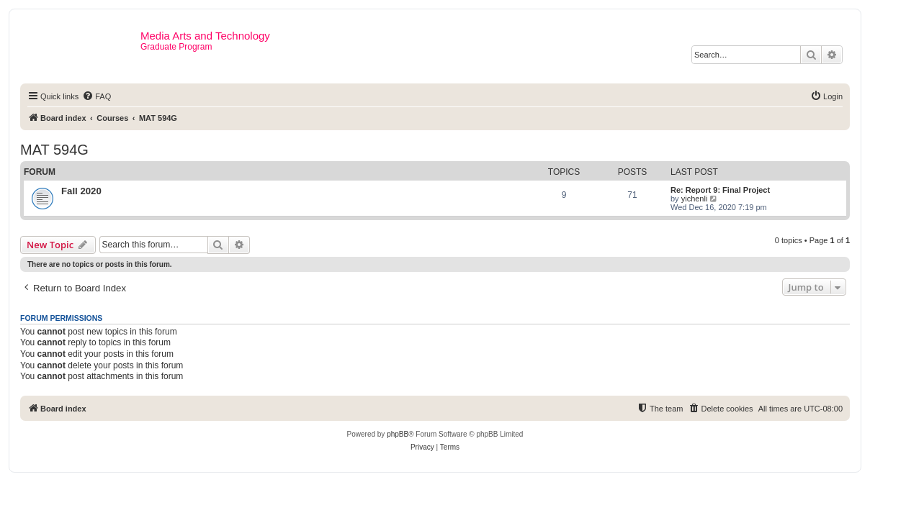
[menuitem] (96, 96)
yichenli (694, 198)
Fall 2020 (81, 191)
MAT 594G (54, 150)
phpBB (397, 434)
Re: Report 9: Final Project (720, 190)
